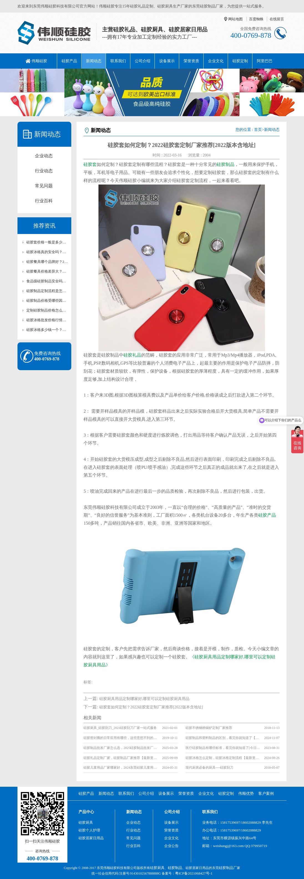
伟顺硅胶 (39, 61)
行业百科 (44, 200)
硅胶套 (90, 164)
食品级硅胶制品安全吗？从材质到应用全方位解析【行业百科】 (47, 281)
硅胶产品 (69, 61)
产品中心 (86, 812)
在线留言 (277, 19)
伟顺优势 (246, 793)
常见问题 (44, 185)
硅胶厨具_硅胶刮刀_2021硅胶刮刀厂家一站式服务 (120, 728)
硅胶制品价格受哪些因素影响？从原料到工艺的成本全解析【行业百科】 (47, 300)
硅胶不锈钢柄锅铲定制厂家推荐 (209, 728)
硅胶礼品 (132, 355)
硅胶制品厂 (228, 868)
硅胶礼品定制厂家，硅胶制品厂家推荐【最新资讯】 (121, 758)
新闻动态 (94, 61)
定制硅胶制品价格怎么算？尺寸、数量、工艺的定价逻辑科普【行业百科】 (47, 310)
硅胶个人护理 (89, 830)
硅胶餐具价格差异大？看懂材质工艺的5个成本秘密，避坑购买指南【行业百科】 (47, 271)
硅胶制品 (225, 164)
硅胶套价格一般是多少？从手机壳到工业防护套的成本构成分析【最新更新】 (47, 242)
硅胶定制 (240, 61)
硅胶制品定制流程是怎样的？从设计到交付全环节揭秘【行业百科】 (47, 291)
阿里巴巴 (264, 61)
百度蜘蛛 (256, 19)
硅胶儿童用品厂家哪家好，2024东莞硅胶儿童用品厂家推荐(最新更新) (121, 768)
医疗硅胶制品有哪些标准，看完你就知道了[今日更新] (223, 748)
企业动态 (44, 155)
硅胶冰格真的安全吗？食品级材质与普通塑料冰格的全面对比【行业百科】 (47, 252)
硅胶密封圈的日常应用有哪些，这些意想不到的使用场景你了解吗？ (121, 738)
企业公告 (171, 846)
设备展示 (167, 61)
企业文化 (216, 61)
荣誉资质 (191, 61)
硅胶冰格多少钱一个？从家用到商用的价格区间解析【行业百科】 (47, 330)
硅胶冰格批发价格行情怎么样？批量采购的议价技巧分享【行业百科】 (47, 320)
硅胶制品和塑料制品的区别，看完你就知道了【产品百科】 (223, 738)
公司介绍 (142, 61)
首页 (258, 130)
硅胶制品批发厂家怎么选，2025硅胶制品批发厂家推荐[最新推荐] (121, 748)
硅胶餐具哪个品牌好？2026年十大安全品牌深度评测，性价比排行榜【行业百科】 (47, 262)
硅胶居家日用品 (91, 838)
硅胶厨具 (85, 822)
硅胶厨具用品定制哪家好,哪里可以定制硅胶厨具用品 (144, 699)
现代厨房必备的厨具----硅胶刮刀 (209, 768)
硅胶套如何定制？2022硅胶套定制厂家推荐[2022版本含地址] (151, 707)
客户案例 (266, 793)
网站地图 (235, 19)
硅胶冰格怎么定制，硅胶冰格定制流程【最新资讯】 (223, 758)
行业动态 (44, 170)
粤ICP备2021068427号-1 (193, 873)
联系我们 (118, 61)
